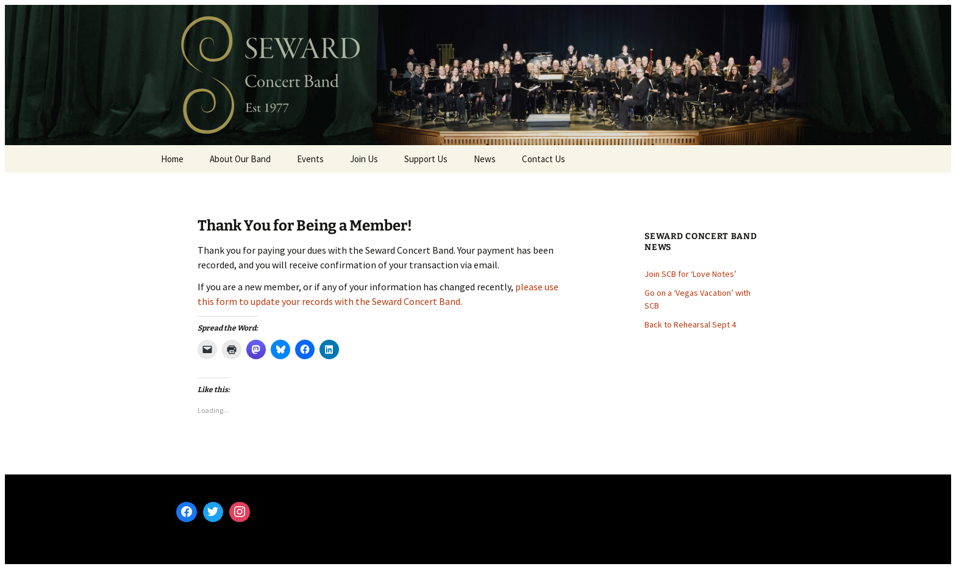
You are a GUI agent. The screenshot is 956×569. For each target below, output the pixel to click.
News (485, 159)
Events (310, 159)
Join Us (364, 159)
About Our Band (240, 159)
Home (172, 159)
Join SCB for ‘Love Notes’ (690, 273)
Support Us (426, 159)
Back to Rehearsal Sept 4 (690, 324)
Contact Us (543, 159)
